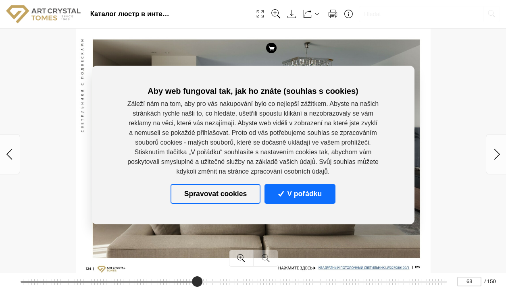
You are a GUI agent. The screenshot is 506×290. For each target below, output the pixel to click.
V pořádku (300, 194)
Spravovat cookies (215, 194)
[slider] (197, 281)
